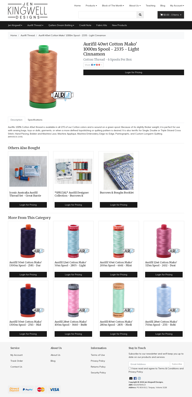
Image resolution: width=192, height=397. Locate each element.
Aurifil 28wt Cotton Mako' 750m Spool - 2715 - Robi (161, 323)
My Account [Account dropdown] (176, 5)
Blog (162, 5)
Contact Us (16, 366)
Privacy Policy (98, 360)
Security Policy (98, 372)
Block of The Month (112, 5)
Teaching (150, 5)
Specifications (35, 119)
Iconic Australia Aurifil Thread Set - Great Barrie (25, 194)
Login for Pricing (133, 72)
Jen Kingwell (14, 25)
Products (90, 5)
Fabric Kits (101, 25)
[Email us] (130, 378)
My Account (16, 355)
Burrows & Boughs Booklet (117, 192)
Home (77, 5)
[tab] (16, 120)
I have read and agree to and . (156, 370)
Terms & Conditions (168, 368)
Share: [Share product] (93, 65)
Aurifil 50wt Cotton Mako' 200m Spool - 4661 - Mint (116, 264)
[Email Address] (149, 364)
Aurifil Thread (34, 25)
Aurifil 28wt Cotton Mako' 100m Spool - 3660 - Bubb (71, 323)
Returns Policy (98, 366)
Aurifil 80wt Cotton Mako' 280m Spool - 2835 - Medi (116, 323)
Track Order (16, 360)
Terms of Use (98, 355)
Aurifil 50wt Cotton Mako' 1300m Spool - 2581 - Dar (25, 264)
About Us (134, 5)
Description (16, 119)
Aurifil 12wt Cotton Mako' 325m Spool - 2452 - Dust (161, 264)
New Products (119, 25)
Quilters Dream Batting (60, 25)
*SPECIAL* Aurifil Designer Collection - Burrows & (72, 194)
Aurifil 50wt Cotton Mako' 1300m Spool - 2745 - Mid (25, 323)
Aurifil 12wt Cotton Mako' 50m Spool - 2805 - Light (71, 264)
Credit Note (85, 25)
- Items (170, 14)
